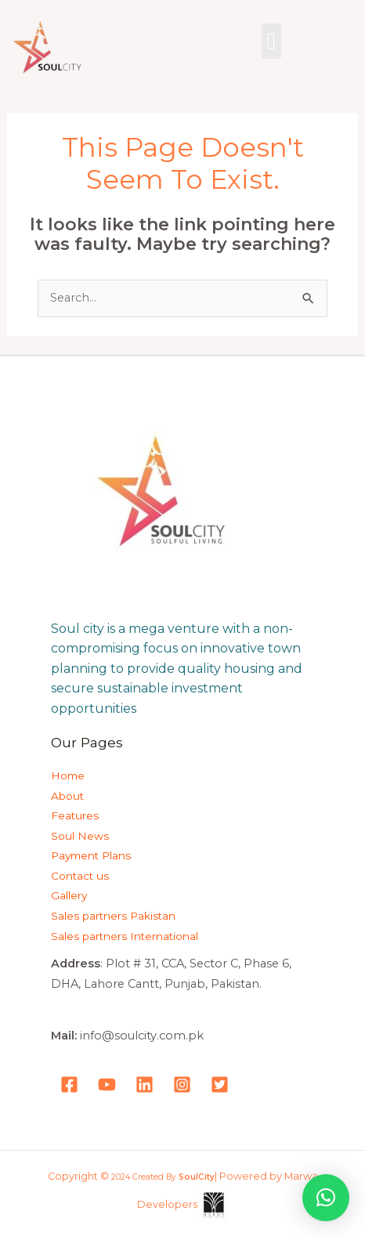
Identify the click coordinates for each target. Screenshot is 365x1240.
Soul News (80, 836)
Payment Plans (91, 855)
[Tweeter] (219, 1084)
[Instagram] (182, 1084)
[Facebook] (69, 1084)
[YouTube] (107, 1084)
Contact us (80, 875)
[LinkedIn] (144, 1084)
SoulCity (197, 1177)
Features (75, 815)
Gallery (69, 895)
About (67, 796)
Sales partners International (124, 936)
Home (68, 775)
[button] (272, 41)
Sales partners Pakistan (113, 915)
